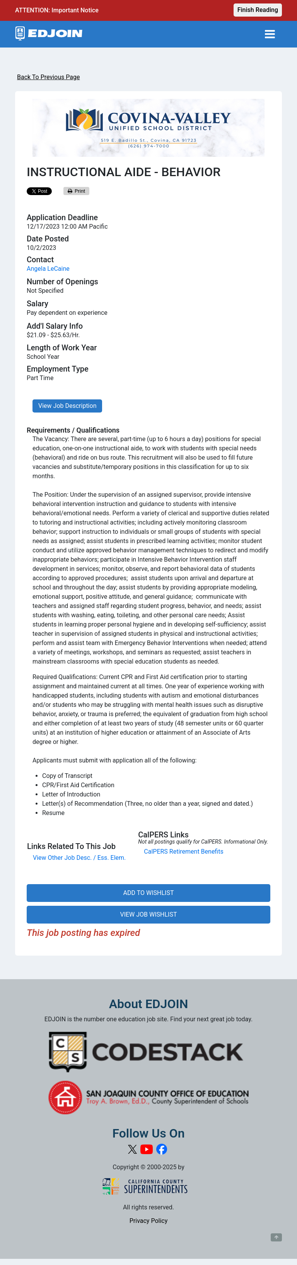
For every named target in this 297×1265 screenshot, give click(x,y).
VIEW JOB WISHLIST (148, 914)
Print (76, 191)
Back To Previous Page (48, 77)
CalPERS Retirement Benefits (183, 851)
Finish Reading (257, 10)
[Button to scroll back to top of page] (276, 1237)
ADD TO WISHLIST (148, 893)
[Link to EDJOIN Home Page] (49, 34)
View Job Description (67, 405)
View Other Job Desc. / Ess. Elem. (79, 857)
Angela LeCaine (48, 268)
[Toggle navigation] (270, 34)
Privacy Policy (149, 1220)
